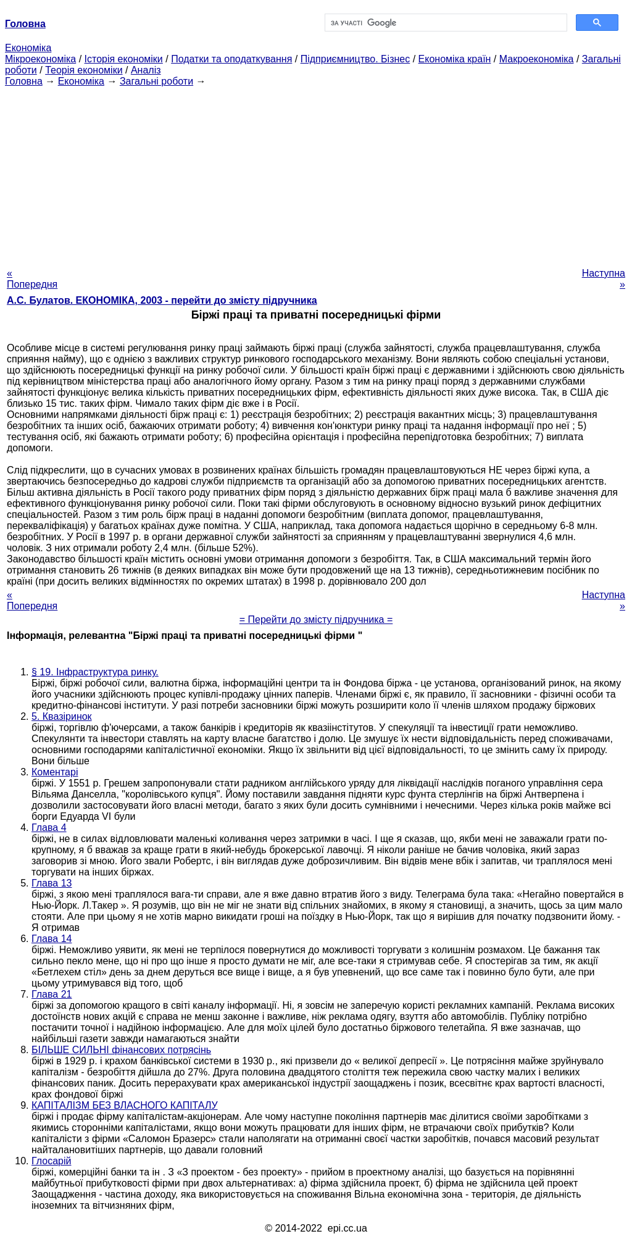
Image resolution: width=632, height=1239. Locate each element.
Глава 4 (49, 827)
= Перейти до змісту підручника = (316, 619)
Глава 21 (51, 994)
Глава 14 (51, 938)
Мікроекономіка (40, 59)
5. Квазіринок (61, 716)
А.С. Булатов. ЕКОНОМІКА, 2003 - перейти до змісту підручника (162, 300)
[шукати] (445, 22)
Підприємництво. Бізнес (355, 59)
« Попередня (32, 279)
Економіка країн (454, 59)
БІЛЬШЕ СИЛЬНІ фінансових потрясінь (121, 1050)
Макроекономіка (536, 59)
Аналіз (146, 70)
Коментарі (54, 772)
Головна (24, 81)
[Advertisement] (316, 173)
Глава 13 (51, 883)
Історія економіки (124, 59)
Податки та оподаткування (231, 59)
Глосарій (51, 1161)
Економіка (28, 48)
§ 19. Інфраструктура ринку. (95, 672)
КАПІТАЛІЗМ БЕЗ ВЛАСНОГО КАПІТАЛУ (124, 1105)
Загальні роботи (156, 81)
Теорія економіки (83, 70)
